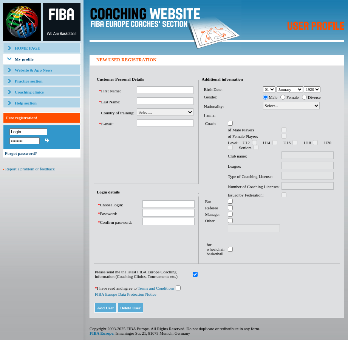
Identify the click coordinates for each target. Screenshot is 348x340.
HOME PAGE (27, 48)
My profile (24, 59)
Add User (105, 308)
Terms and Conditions (156, 288)
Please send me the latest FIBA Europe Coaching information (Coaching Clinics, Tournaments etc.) (136, 274)
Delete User (130, 308)
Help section (26, 103)
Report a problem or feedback (30, 169)
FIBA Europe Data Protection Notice (125, 294)
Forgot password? (21, 153)
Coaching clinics (29, 92)
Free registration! (21, 117)
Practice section (29, 81)
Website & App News (33, 70)
